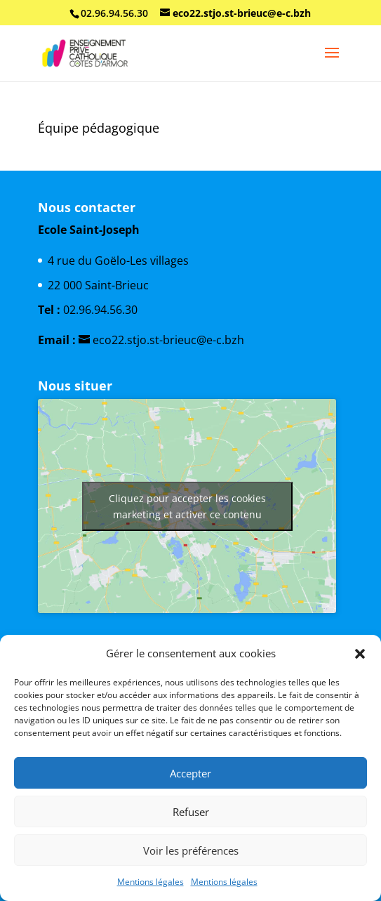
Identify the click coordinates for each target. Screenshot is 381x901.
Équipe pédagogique (98, 127)
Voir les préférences (191, 850)
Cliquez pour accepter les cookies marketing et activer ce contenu (187, 506)
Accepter (190, 773)
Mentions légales (150, 882)
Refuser (191, 812)
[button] (360, 654)
